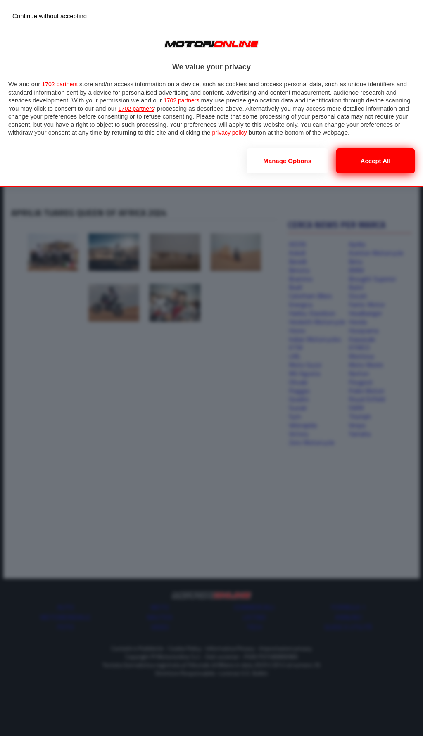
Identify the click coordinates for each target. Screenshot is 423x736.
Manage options (287, 160)
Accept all (376, 160)
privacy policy (272, 132)
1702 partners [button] (61, 84)
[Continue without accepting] (49, 16)
